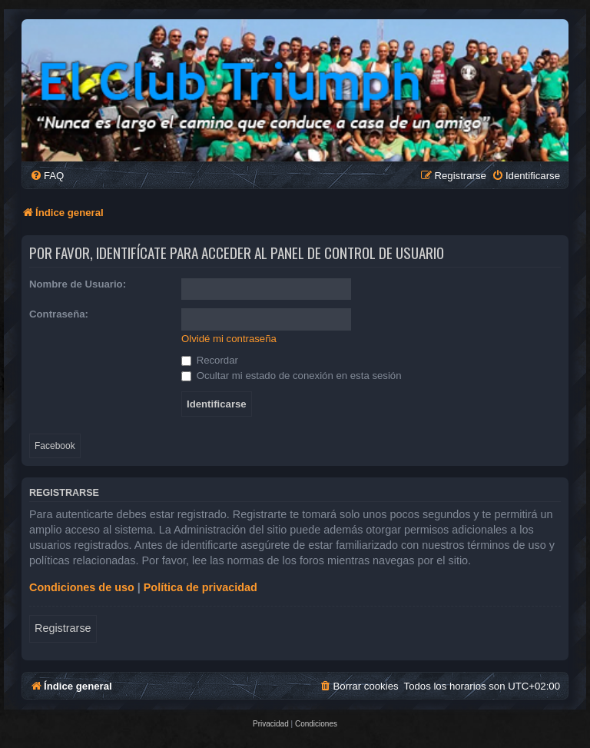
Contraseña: (58, 314)
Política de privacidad (200, 587)
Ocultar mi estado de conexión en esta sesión (291, 375)
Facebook (55, 445)
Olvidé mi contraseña (229, 338)
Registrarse (63, 628)
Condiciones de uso (81, 587)
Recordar (209, 360)
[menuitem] (47, 176)
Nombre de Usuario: (77, 284)
